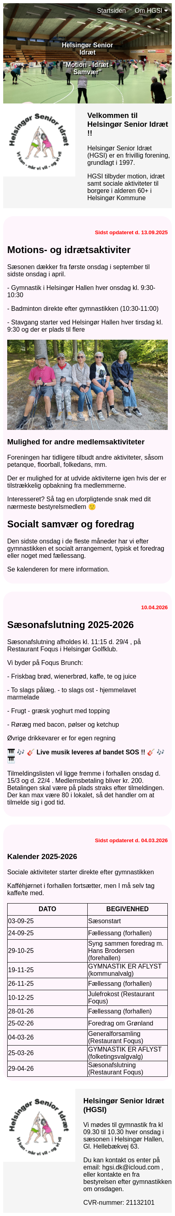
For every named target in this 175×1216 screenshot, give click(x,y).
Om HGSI (151, 10)
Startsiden (111, 10)
